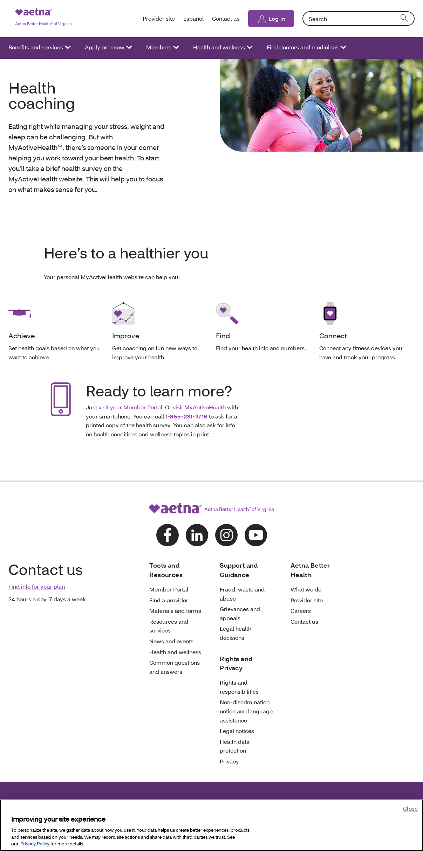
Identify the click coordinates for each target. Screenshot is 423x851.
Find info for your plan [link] (36, 586)
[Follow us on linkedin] (197, 535)
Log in (277, 18)
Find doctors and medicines (303, 47)
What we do (306, 589)
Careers (301, 610)
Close (410, 808)
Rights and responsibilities (239, 687)
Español (193, 18)
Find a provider (168, 600)
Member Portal (168, 589)
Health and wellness (219, 47)
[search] (405, 18)
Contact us (226, 18)
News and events (171, 641)
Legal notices (237, 730)
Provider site (159, 18)
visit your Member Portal (130, 407)
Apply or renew (104, 47)
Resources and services (168, 626)
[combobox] (358, 18)
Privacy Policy (35, 843)
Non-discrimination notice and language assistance (246, 711)
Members (158, 47)
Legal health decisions (235, 633)
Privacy (229, 761)
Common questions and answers (174, 667)
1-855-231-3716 (186, 416)
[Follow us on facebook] (167, 535)
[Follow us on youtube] (256, 535)
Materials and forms (175, 610)
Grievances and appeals (240, 613)
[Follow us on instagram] (226, 535)
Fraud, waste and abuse (242, 594)
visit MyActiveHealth (199, 407)
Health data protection (235, 746)
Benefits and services (35, 47)
